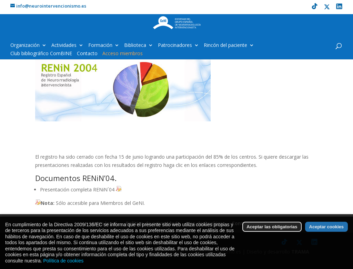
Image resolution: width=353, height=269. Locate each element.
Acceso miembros (122, 54)
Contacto (87, 54)
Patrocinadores (175, 45)
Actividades (64, 45)
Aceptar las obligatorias (271, 229)
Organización (25, 45)
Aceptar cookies (326, 229)
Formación (100, 45)
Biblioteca (135, 45)
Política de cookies (63, 263)
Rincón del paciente (225, 45)
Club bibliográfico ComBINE (41, 54)
